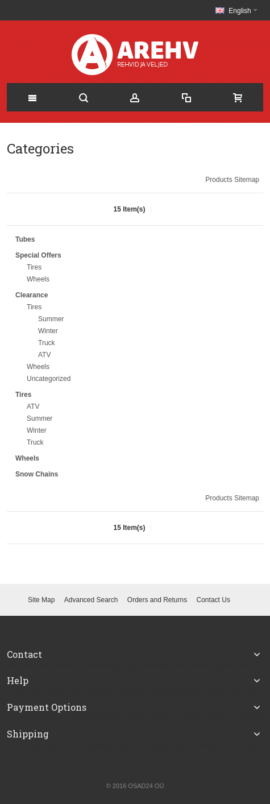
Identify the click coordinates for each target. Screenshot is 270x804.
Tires (34, 267)
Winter (48, 331)
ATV (44, 355)
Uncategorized (48, 379)
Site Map (41, 600)
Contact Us (213, 600)
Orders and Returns (157, 600)
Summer (51, 319)
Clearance (31, 295)
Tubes (25, 239)
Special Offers (38, 255)
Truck (46, 343)
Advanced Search (91, 600)
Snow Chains (36, 474)
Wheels (38, 279)
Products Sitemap (232, 180)
